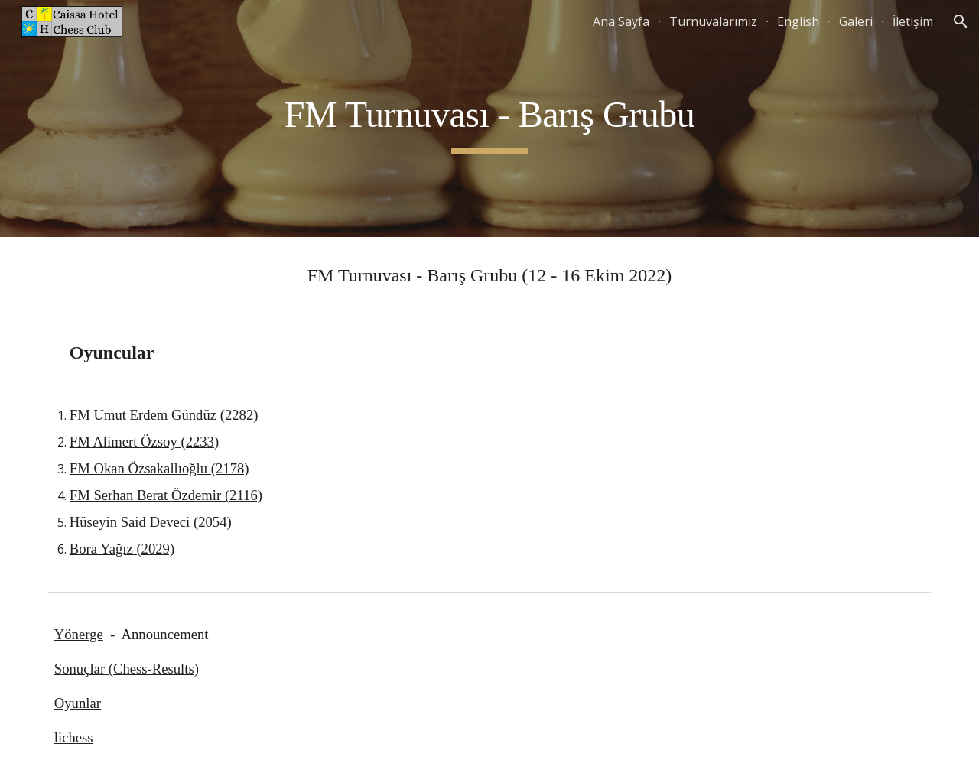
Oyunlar (77, 703)
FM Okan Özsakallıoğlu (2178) (159, 468)
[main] (489, 118)
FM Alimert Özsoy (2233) (144, 442)
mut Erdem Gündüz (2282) (181, 415)
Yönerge (78, 634)
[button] (960, 21)
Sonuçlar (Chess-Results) (126, 669)
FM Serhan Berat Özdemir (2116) (166, 495)
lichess (73, 737)
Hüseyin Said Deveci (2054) (151, 522)
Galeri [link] (856, 21)
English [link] (798, 21)
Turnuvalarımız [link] (713, 21)
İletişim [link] (913, 21)
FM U (87, 415)
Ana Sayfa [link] (621, 21)
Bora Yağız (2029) (122, 549)
